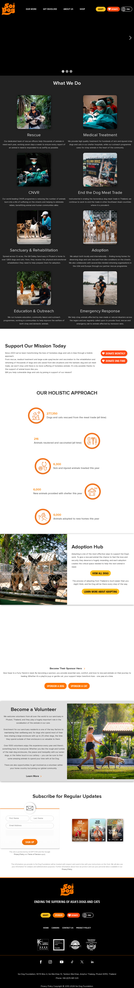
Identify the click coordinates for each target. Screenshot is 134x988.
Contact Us (67, 928)
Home (46, 928)
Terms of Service (34, 854)
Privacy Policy (19, 854)
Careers (55, 928)
